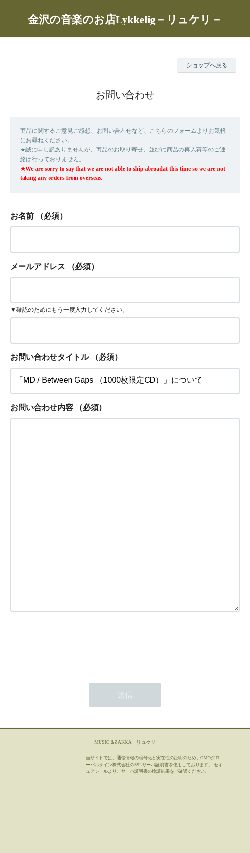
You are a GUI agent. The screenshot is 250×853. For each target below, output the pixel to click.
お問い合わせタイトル (49, 357)
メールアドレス (37, 266)
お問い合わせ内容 (41, 407)
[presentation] (84, 684)
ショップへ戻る (206, 65)
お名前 (22, 216)
